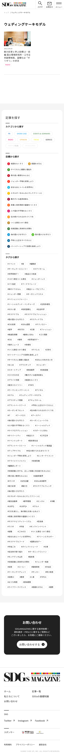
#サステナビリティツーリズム (19, 521)
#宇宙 (21, 526)
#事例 (20, 339)
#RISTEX (21, 329)
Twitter (9, 720)
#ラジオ (11, 526)
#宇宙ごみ (12, 546)
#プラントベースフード (17, 405)
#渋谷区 (48, 567)
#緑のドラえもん (14, 289)
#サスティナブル (36, 319)
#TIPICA (43, 577)
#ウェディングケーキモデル (30, 395)
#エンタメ (40, 501)
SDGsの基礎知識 (40, 696)
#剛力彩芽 (12, 486)
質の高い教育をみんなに (18, 175)
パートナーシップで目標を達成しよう (23, 246)
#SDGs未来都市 (40, 481)
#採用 (10, 567)
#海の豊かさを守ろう (16, 491)
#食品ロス (30, 435)
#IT (9, 415)
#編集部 (33, 264)
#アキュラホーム (34, 400)
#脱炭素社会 (33, 440)
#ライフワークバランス (17, 587)
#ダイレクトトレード (29, 546)
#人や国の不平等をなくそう (19, 425)
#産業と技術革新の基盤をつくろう (21, 516)
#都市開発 (27, 501)
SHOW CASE (22, 133)
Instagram (25, 720)
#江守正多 (44, 435)
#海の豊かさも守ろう (16, 420)
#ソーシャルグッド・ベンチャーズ (21, 304)
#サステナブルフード (16, 541)
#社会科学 (41, 309)
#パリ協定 (12, 284)
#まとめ (11, 365)
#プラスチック (25, 365)
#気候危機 (36, 461)
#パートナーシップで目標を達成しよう (23, 354)
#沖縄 (52, 501)
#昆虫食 (40, 521)
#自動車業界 (38, 476)
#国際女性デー (35, 541)
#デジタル (39, 390)
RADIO (10, 139)
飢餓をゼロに (35, 163)
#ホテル (11, 395)
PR (9, 133)
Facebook (41, 720)
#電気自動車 (12, 501)
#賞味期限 (27, 582)
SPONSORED (30, 145)
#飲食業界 (30, 370)
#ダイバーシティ (14, 435)
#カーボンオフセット (16, 410)
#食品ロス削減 (30, 274)
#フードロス (21, 415)
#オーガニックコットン (37, 551)
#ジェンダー (41, 365)
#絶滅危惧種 (12, 334)
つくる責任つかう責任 (17, 222)
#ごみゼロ (22, 531)
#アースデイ (36, 415)
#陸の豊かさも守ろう (16, 319)
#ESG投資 (11, 324)
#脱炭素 (31, 556)
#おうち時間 (12, 582)
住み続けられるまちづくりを (20, 216)
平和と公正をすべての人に (19, 240)
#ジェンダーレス (38, 279)
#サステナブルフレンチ (42, 486)
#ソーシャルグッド (42, 425)
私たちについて (12, 696)
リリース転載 (13, 145)
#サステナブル (13, 314)
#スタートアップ (14, 370)
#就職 (10, 531)
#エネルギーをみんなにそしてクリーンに (24, 496)
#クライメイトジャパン (17, 461)
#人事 (32, 577)
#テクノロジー (41, 324)
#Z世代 (48, 349)
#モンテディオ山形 (15, 556)
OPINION (23, 139)
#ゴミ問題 (43, 334)
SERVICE (49, 139)
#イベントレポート (15, 440)
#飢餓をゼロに (37, 587)
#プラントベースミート (17, 445)
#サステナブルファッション (36, 314)
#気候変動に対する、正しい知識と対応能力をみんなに (29, 471)
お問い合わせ (11, 701)
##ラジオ (11, 481)
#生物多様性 (45, 304)
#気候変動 (44, 370)
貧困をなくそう (15, 163)
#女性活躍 (24, 481)
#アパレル (36, 349)
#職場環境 (35, 567)
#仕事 (46, 546)
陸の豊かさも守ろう (41, 234)
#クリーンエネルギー (45, 536)
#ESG (10, 339)
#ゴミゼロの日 (13, 375)
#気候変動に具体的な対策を (19, 561)
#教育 (22, 577)
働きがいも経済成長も (17, 199)
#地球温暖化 (26, 309)
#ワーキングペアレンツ (17, 572)
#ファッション (46, 329)
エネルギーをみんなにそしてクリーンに (24, 193)
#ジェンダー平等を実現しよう (19, 455)
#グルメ (36, 506)
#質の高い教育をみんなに (18, 476)
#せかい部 (12, 309)
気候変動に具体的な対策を (19, 228)
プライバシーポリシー (25, 744)
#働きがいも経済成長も (34, 375)
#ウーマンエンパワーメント (19, 390)
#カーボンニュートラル (39, 420)
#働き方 (24, 486)
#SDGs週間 (25, 324)
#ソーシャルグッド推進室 (42, 445)
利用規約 (8, 744)
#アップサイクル (14, 450)
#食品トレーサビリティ (35, 289)
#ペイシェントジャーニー (18, 299)
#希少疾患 (49, 572)
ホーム (7, 691)
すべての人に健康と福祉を (19, 169)
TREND (36, 139)
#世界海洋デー (33, 339)
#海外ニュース (13, 344)
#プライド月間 (13, 380)
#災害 (32, 329)
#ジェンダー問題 (14, 294)
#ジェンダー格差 (41, 561)
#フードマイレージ (28, 284)
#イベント (12, 264)
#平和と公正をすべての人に (42, 405)
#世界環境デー (13, 274)
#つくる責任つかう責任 (17, 349)
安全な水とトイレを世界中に (20, 187)
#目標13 (11, 577)
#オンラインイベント (38, 526)
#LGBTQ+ (23, 506)
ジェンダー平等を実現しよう (20, 181)
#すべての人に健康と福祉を (18, 359)
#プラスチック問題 (15, 400)
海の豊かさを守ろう (16, 234)
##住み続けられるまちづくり (37, 450)
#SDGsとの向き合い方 (44, 359)
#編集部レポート (14, 466)
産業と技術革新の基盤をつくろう (22, 205)
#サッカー (36, 572)
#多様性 (28, 344)
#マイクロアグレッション (18, 430)
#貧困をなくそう (31, 380)
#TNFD (31, 385)
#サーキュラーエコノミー (18, 269)
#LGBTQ (11, 506)
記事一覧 (36, 691)
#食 (22, 264)
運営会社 (42, 744)
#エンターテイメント (45, 455)
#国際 (51, 587)
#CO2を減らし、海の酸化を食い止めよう (24, 511)
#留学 (10, 329)
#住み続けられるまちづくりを (42, 410)
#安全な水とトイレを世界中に (19, 536)
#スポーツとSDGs (40, 430)
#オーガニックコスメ (34, 294)
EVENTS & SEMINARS (41, 133)
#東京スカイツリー (15, 385)
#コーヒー (22, 567)
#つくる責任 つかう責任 (40, 531)
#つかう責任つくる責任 (17, 279)
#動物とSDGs (28, 334)
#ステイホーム (39, 269)
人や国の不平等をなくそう (19, 211)
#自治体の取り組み (15, 551)
